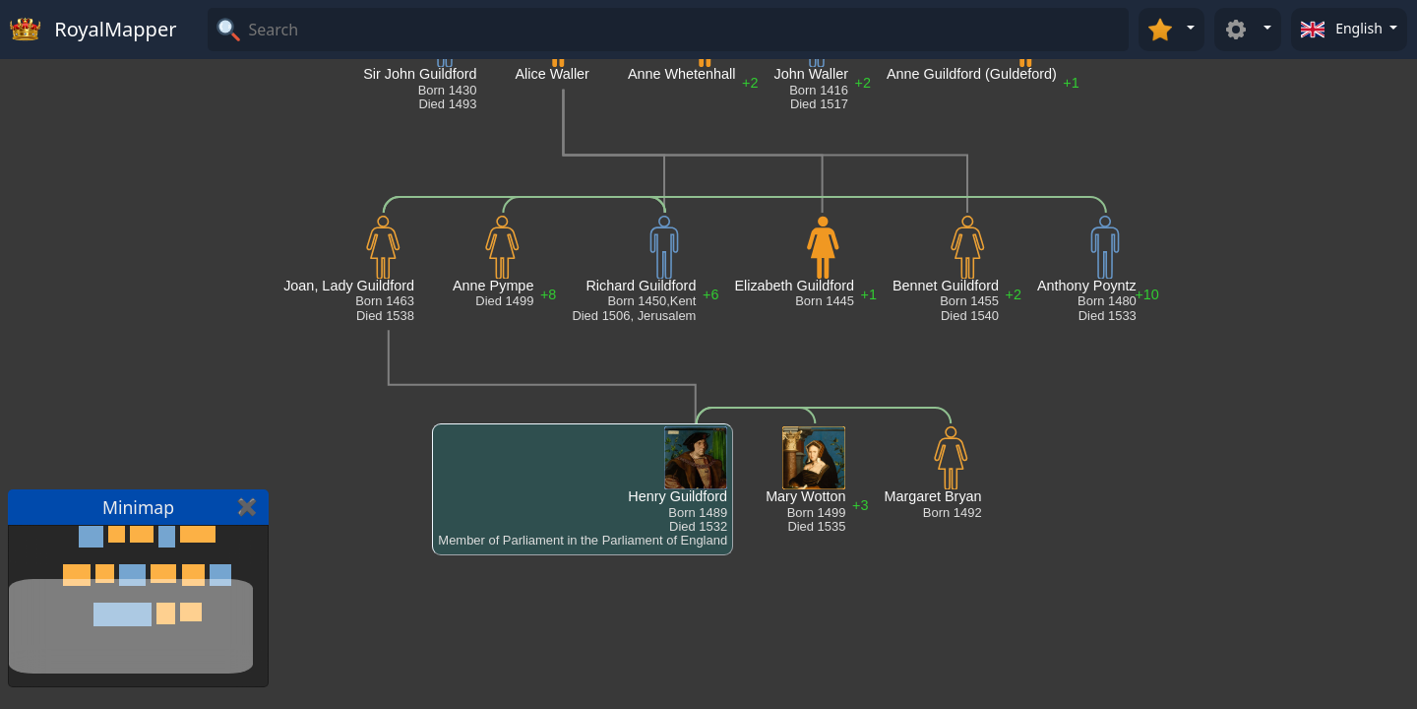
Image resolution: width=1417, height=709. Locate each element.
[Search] (686, 29)
